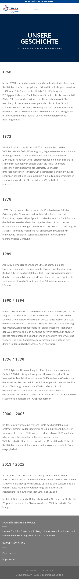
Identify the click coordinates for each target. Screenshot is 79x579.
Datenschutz (9, 552)
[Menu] (36, 9)
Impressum (8, 559)
